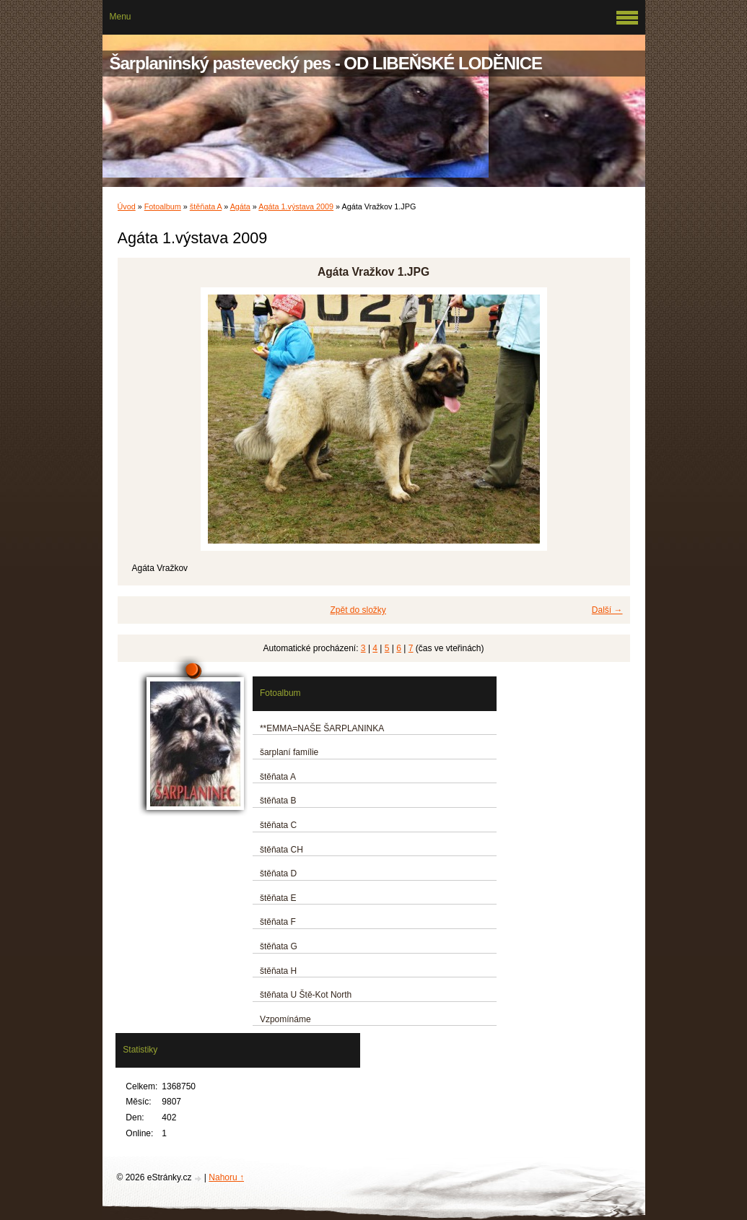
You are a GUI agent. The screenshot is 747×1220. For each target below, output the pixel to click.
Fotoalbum (162, 206)
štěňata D (278, 873)
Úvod (127, 206)
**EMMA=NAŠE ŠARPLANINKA (322, 728)
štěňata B (278, 801)
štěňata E (278, 898)
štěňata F (278, 922)
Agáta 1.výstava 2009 (295, 206)
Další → (607, 610)
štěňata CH (281, 850)
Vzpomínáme (285, 1019)
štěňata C (278, 825)
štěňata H (278, 971)
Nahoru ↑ (226, 1177)
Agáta (240, 206)
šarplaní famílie (289, 752)
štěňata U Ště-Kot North (305, 995)
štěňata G (278, 946)
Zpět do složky (357, 610)
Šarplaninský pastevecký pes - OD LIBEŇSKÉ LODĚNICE (326, 63)
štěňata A (206, 206)
